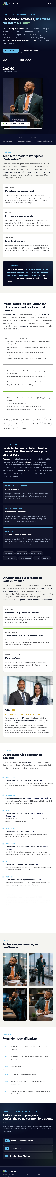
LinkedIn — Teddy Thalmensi (18, 1156)
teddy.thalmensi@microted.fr (19, 1141)
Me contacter (11, 51)
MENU (50, 3)
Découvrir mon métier (30, 51)
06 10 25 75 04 (13, 1149)
